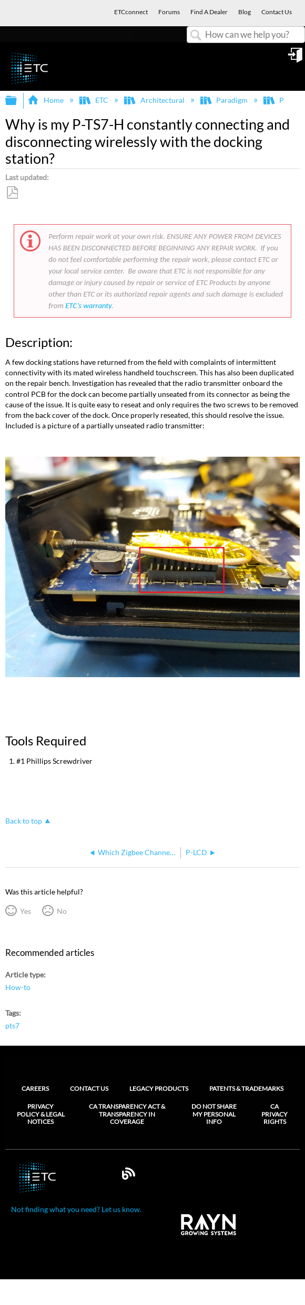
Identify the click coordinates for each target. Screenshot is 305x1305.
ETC (94, 100)
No (62, 911)
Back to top (23, 820)
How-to (17, 987)
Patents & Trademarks (246, 1088)
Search (196, 35)
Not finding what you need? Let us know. (76, 1209)
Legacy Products (158, 1088)
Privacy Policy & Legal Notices (41, 1114)
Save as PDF (12, 192)
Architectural (155, 100)
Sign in (296, 59)
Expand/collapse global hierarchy (18, 101)
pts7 (12, 1025)
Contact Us (89, 1088)
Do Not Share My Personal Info (214, 1114)
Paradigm (224, 100)
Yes (25, 911)
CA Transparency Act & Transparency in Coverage (127, 1114)
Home (46, 100)
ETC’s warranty (88, 305)
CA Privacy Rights (274, 1114)
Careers (35, 1088)
